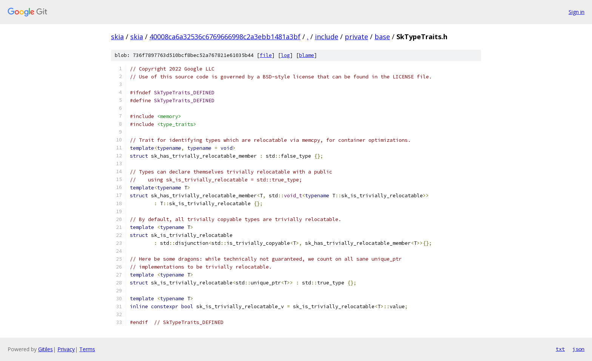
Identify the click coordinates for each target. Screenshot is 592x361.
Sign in (576, 11)
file (266, 55)
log (285, 55)
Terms (87, 349)
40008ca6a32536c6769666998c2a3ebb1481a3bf (225, 36)
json (578, 349)
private (356, 36)
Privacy (66, 349)
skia (117, 36)
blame (306, 55)
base (382, 36)
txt (560, 349)
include (326, 36)
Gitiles (45, 349)
